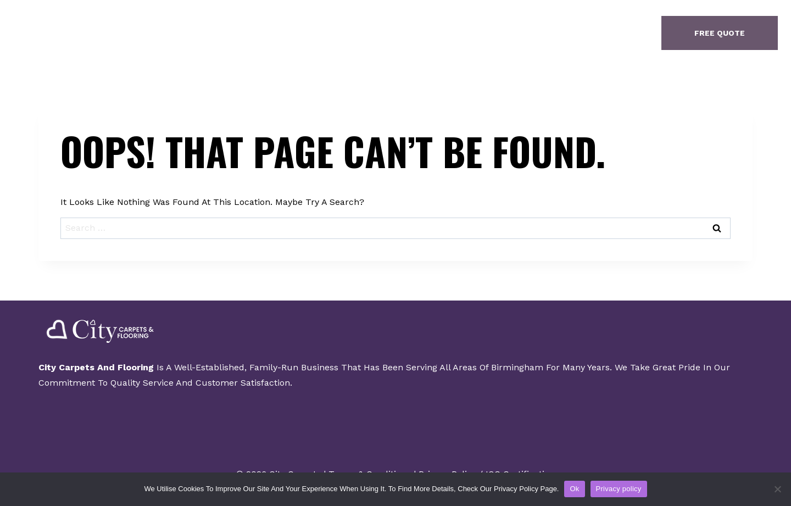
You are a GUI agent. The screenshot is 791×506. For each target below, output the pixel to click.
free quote (719, 33)
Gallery (391, 33)
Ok (574, 489)
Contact (455, 33)
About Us (326, 33)
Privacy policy (619, 489)
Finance (517, 33)
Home (268, 33)
